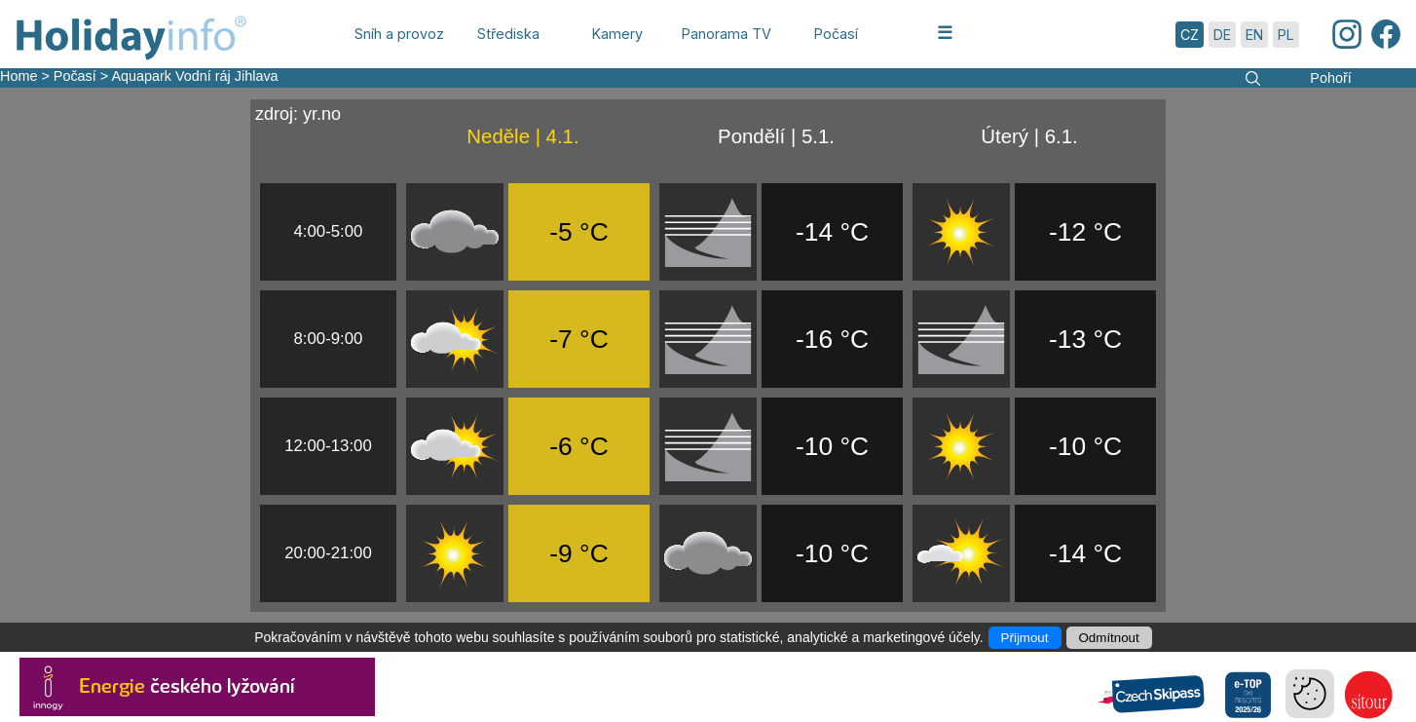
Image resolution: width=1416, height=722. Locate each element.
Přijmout (1025, 637)
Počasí (75, 76)
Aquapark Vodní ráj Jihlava (194, 76)
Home (18, 76)
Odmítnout (1109, 637)
